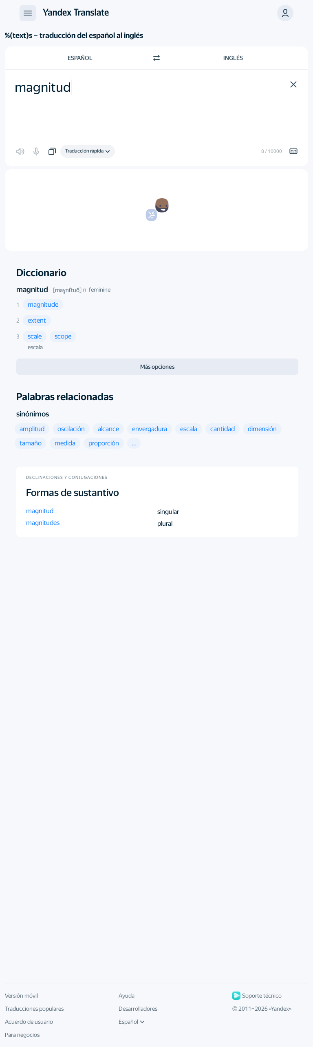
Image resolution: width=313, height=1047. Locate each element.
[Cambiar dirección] (156, 57)
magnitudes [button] (43, 523)
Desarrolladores (138, 1008)
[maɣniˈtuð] (67, 290)
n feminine (96, 289)
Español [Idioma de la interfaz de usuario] (132, 1021)
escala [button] (35, 347)
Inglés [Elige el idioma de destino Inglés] (233, 58)
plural (164, 523)
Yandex (280, 1008)
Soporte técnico (257, 996)
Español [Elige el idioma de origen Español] (80, 58)
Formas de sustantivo (72, 492)
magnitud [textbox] (43, 87)
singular (168, 512)
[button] (285, 13)
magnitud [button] (39, 511)
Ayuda (126, 995)
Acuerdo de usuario (29, 1021)
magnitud (32, 289)
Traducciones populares (34, 1008)
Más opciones (157, 366)
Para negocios (22, 1035)
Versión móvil (21, 995)
